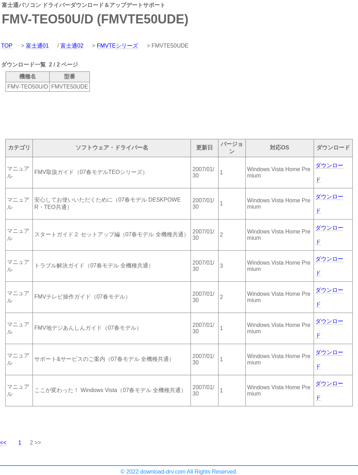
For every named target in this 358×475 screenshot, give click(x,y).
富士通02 (72, 46)
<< (3, 443)
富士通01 (37, 46)
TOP (7, 46)
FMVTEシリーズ (117, 46)
